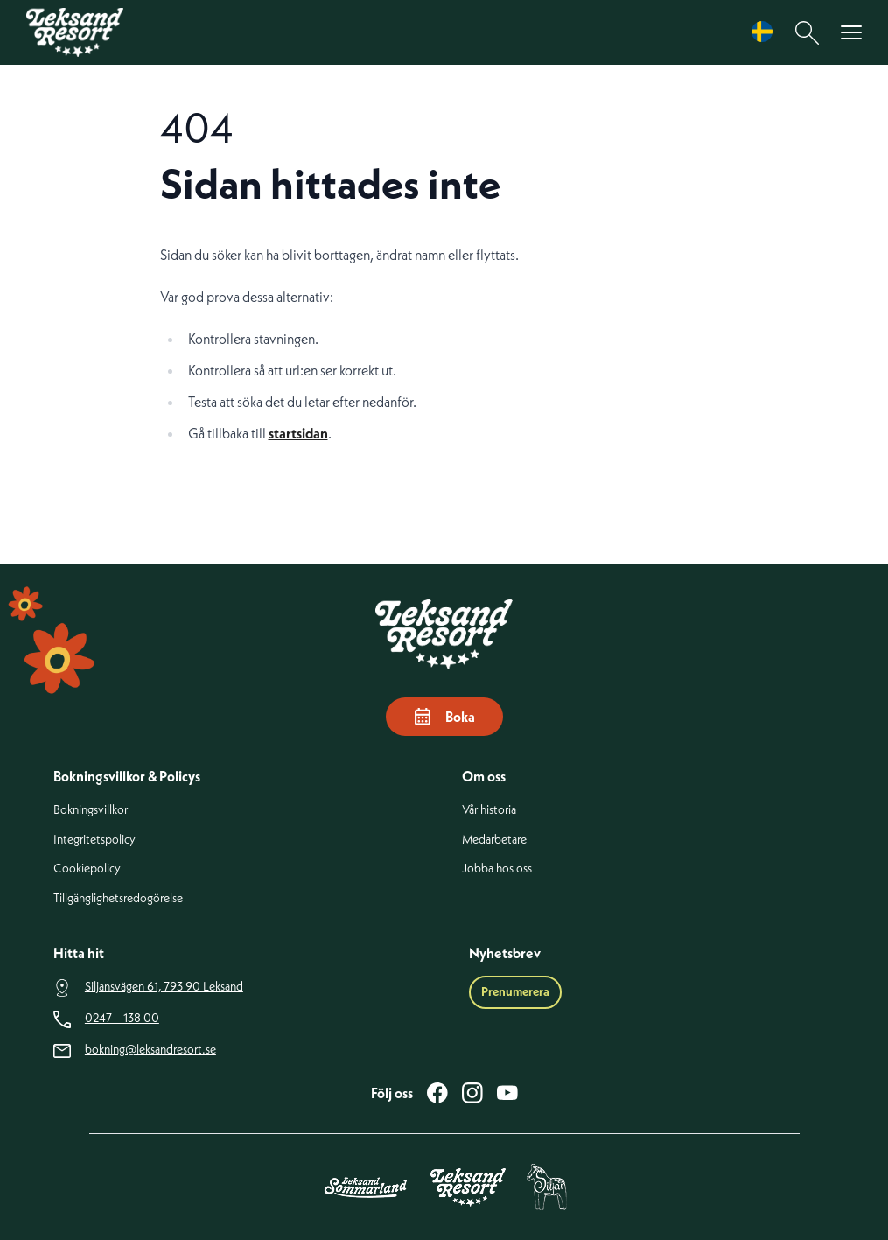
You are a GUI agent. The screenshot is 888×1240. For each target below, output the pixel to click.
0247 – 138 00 (122, 1018)
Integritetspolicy (94, 839)
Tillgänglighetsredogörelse (118, 898)
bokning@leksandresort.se (150, 1049)
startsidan (298, 433)
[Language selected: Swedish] (766, 32)
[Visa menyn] (851, 32)
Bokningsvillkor (90, 809)
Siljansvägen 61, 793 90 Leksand (164, 986)
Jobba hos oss (497, 868)
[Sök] (807, 33)
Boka (444, 716)
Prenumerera (515, 991)
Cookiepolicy (87, 868)
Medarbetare (494, 839)
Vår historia (489, 809)
